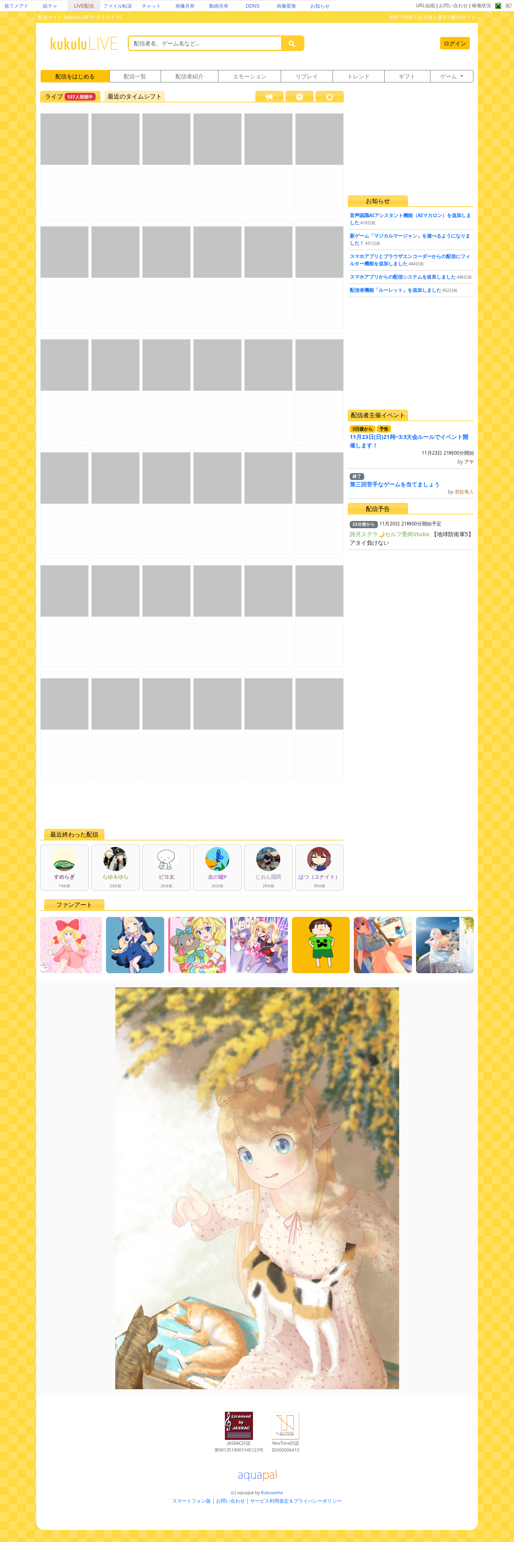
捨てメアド (16, 6)
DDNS (252, 6)
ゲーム (449, 76)
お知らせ (320, 6)
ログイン (455, 43)
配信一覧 (135, 76)
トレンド (358, 76)
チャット (151, 6)
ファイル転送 (117, 6)
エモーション (250, 76)
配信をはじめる (75, 76)
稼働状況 (481, 5)
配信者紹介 (189, 76)
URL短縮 (425, 5)
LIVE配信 (84, 6)
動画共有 (218, 6)
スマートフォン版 (191, 1500)
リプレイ (307, 76)
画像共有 (185, 6)
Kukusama (272, 1492)
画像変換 (286, 6)
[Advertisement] (192, 804)
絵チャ (50, 6)
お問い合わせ (453, 5)
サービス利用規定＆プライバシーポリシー (296, 1500)
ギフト (407, 76)
